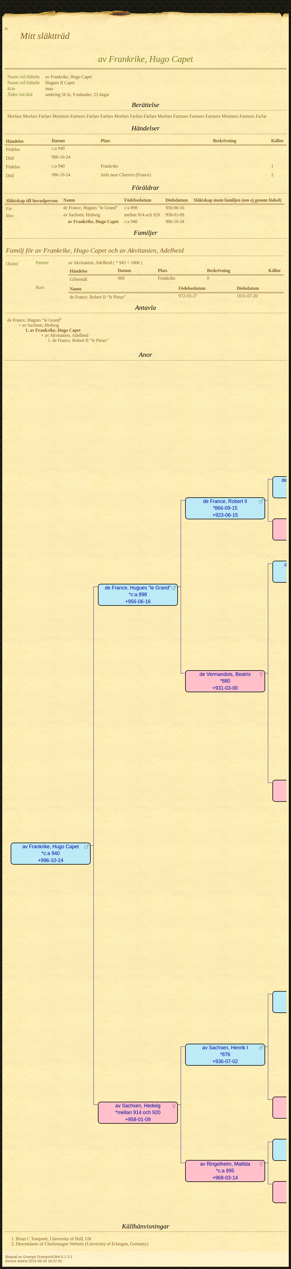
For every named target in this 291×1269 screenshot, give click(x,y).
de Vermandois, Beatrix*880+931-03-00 (225, 681)
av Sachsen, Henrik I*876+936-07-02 (225, 1054)
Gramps (29, 1257)
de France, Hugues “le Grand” (90, 207)
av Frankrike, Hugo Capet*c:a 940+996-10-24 (51, 853)
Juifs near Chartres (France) (126, 174)
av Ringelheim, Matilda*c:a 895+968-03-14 (225, 1171)
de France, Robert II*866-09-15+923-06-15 (225, 508)
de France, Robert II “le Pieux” (98, 297)
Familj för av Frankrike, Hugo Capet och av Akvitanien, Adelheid (95, 250)
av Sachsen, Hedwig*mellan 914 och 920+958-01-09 (137, 1112)
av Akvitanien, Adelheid (90, 262)
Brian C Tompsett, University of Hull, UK (54, 1238)
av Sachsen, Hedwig (81, 214)
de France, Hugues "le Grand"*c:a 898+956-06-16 (138, 594)
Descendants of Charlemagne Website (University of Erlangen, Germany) (82, 1243)
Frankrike (109, 166)
